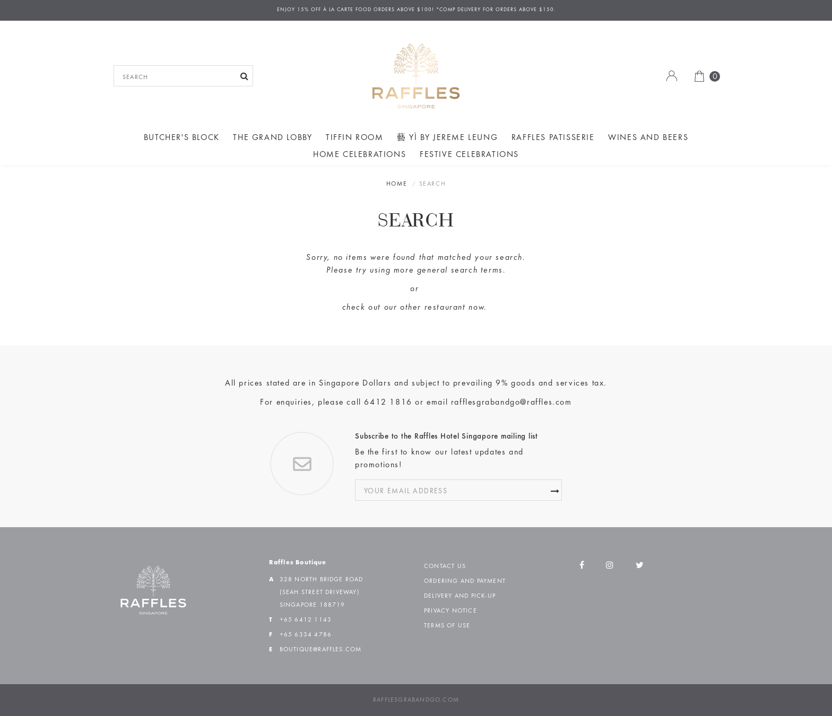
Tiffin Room (355, 138)
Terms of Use (447, 626)
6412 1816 (388, 402)
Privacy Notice (450, 611)
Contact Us (445, 566)
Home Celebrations (359, 155)
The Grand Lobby (272, 138)
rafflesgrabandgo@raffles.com (511, 402)
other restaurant (433, 307)
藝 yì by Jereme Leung (447, 138)
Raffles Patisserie (553, 138)
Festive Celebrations (469, 155)
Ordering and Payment (465, 581)
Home (396, 184)
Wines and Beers (648, 138)
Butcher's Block (182, 138)
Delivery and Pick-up (460, 596)
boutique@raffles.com (321, 650)
